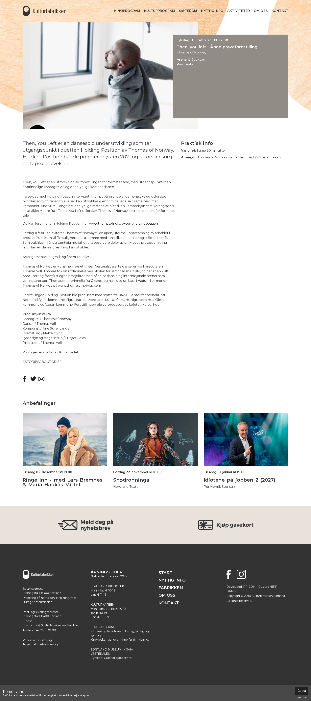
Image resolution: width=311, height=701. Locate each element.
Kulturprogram (159, 11)
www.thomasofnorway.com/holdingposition (123, 223)
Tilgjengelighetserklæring (40, 644)
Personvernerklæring (37, 640)
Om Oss (261, 11)
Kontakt (280, 11)
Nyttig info (212, 11)
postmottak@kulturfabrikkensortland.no (50, 625)
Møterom (188, 11)
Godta (302, 691)
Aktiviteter (238, 11)
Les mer (302, 697)
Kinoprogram (127, 11)
